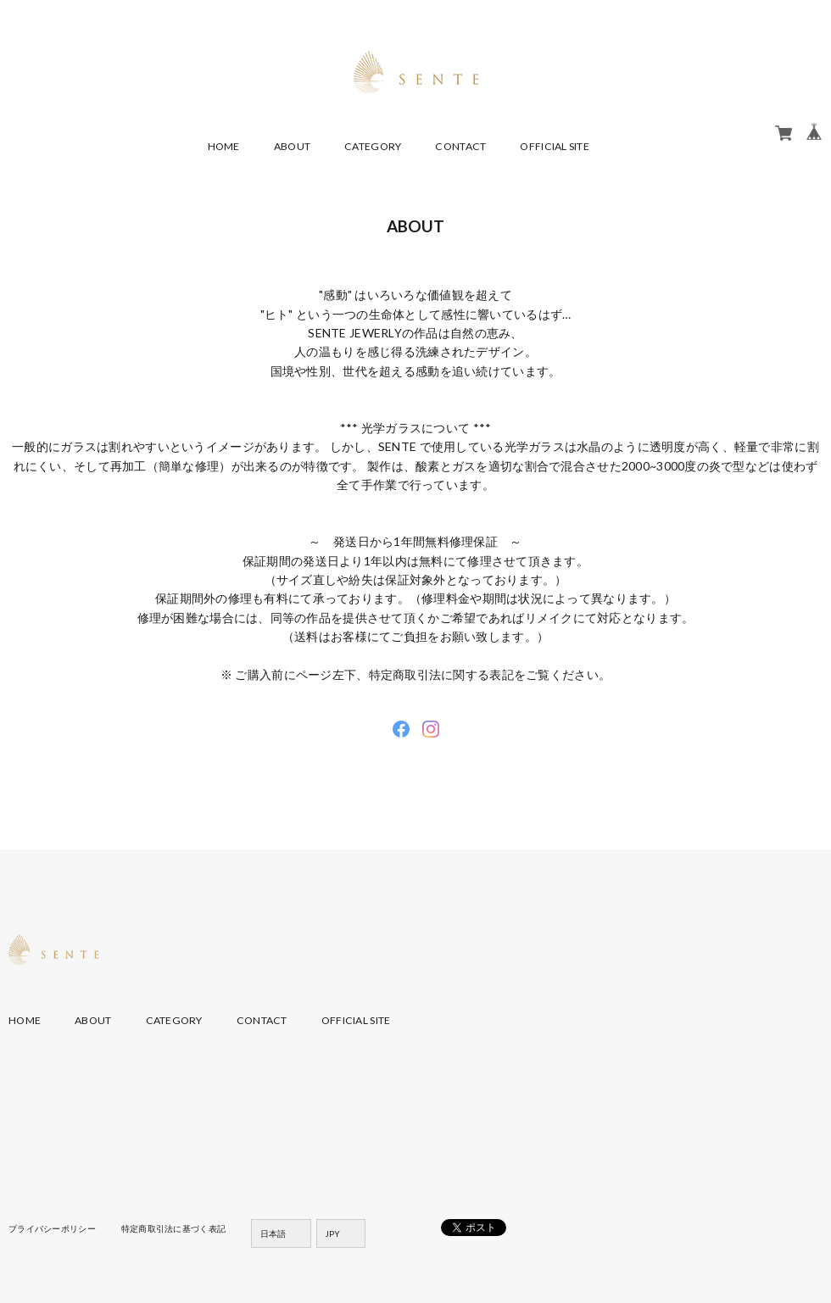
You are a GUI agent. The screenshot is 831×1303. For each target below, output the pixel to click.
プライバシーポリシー (52, 1228)
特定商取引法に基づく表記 (173, 1228)
